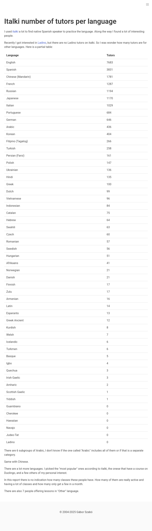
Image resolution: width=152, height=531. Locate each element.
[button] (147, 4)
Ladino (42, 42)
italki (15, 31)
